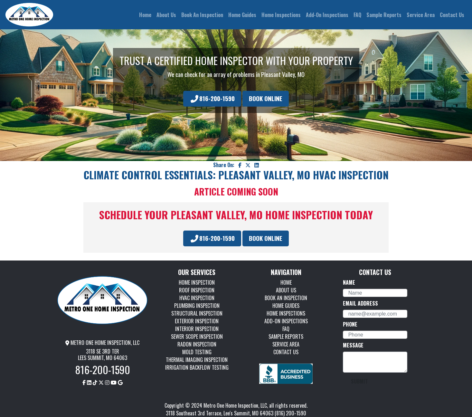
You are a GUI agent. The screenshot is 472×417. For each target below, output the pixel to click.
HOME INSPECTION (197, 282)
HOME (286, 282)
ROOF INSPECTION (196, 290)
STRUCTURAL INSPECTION (196, 313)
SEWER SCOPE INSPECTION (197, 336)
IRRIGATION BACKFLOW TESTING (197, 367)
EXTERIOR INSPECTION (197, 321)
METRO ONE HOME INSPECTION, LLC (102, 342)
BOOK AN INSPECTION (286, 298)
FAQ (285, 329)
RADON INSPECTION (196, 344)
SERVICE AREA (285, 344)
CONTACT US (285, 352)
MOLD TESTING (197, 352)
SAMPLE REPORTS (286, 336)
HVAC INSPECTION (196, 298)
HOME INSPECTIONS (286, 313)
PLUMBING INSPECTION (197, 305)
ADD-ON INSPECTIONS (286, 321)
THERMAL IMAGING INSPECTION (197, 360)
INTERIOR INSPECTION (197, 329)
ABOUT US (286, 290)
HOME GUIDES (285, 305)
